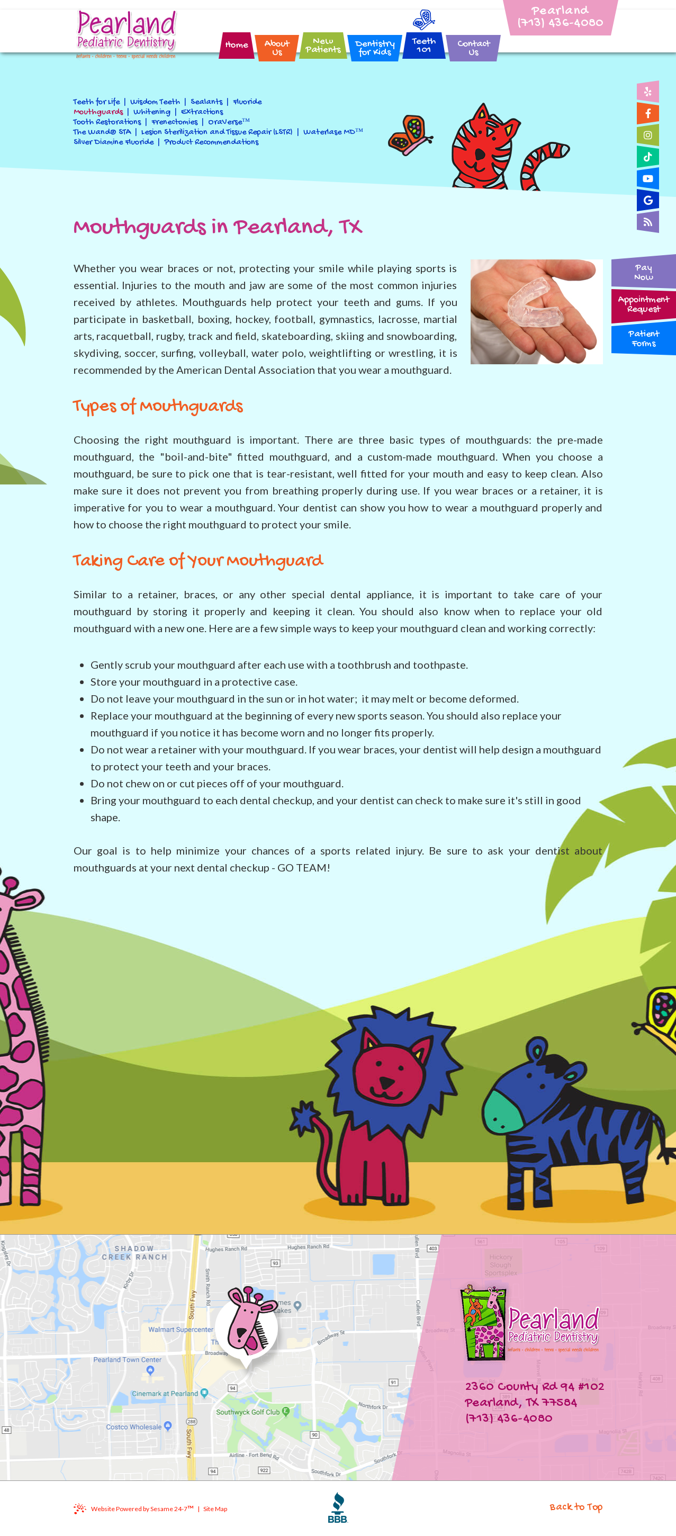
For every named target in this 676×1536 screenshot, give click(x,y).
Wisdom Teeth (155, 102)
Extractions (202, 112)
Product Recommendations (211, 143)
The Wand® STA (102, 133)
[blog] (648, 222)
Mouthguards (98, 112)
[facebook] (648, 113)
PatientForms (643, 339)
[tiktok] (648, 157)
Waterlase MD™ (333, 133)
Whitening (151, 112)
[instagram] (648, 135)
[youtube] (648, 178)
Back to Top (576, 1508)
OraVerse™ (229, 123)
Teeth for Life (97, 102)
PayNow (643, 273)
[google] (648, 200)
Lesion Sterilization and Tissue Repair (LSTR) (217, 133)
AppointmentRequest (643, 304)
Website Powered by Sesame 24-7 (142, 1508)
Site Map (215, 1509)
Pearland (561, 11)
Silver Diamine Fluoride (114, 143)
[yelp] (648, 92)
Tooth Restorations (107, 123)
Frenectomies (174, 123)
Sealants (206, 102)
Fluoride (247, 102)
